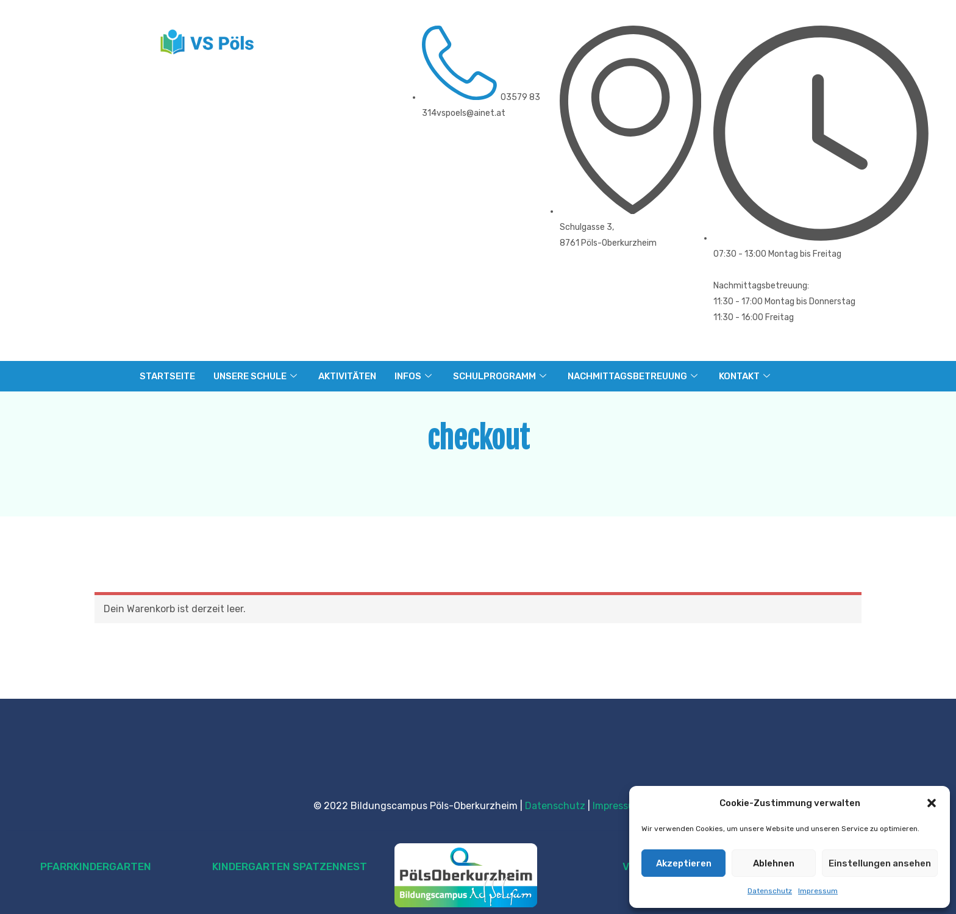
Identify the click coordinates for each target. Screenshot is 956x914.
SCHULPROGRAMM (501, 376)
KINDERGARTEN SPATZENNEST (289, 866)
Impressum (818, 891)
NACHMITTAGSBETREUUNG (634, 376)
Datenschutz (769, 891)
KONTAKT (746, 376)
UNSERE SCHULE (256, 376)
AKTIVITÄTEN (347, 376)
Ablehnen (773, 863)
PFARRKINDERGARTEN (95, 866)
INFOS (414, 376)
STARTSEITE (167, 376)
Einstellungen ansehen (880, 863)
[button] (932, 803)
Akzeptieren (684, 863)
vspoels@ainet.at (471, 113)
